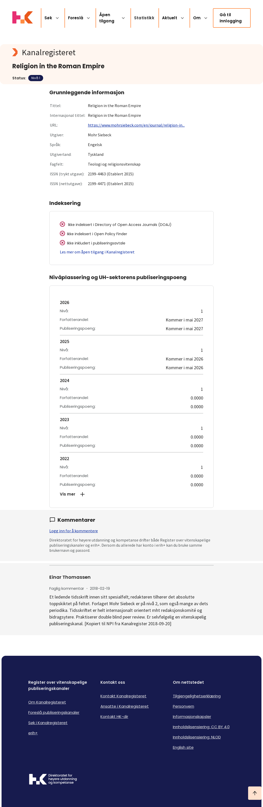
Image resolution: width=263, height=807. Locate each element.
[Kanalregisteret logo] (115, 52)
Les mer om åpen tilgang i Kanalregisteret (97, 251)
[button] (131, 494)
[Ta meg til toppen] (254, 793)
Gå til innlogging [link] (231, 18)
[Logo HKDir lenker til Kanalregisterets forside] (22, 18)
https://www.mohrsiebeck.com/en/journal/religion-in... (136, 125)
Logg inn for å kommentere (73, 530)
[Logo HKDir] (53, 779)
